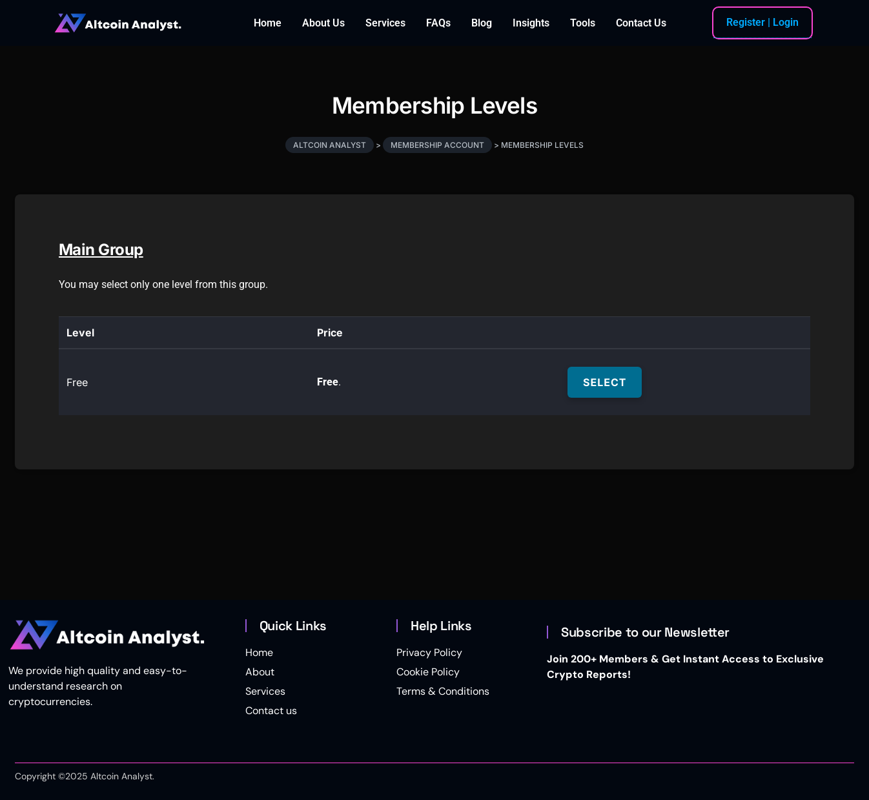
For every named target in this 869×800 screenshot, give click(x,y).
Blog (481, 23)
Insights (531, 23)
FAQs (438, 23)
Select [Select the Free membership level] (604, 382)
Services (385, 23)
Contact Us (641, 23)
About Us (323, 23)
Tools (582, 23)
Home (267, 23)
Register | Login (762, 22)
